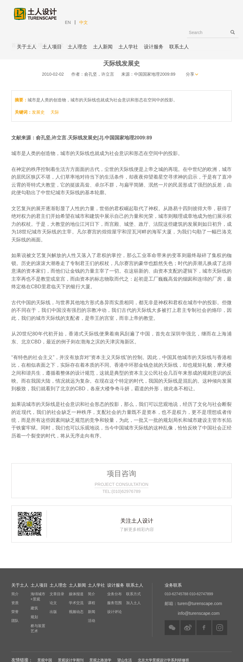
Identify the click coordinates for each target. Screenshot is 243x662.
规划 (34, 617)
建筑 (34, 608)
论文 (53, 603)
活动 (91, 620)
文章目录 (57, 594)
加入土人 (133, 603)
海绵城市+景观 (38, 596)
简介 (15, 594)
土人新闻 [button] (103, 46)
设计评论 (114, 612)
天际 (54, 112)
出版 (53, 612)
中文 (83, 22)
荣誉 (15, 612)
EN (68, 22)
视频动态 (76, 612)
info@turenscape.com (198, 613)
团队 (15, 620)
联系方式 (133, 594)
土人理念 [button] (77, 46)
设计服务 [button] (153, 46)
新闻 (91, 612)
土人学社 (128, 46)
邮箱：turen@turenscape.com (193, 603)
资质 (15, 603)
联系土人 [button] (179, 46)
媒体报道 (76, 594)
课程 (91, 603)
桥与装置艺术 (38, 628)
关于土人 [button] (26, 46)
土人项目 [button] (52, 46)
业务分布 (114, 594)
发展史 (38, 112)
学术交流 (76, 603)
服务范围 (114, 603)
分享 (190, 74)
